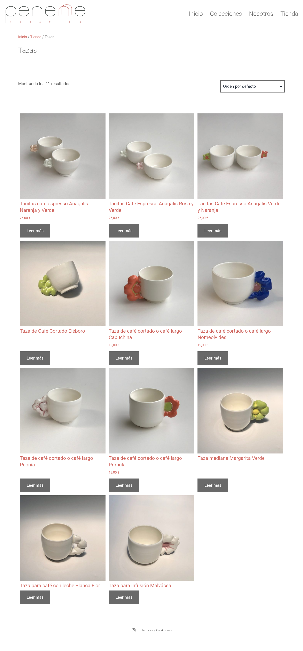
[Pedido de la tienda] (252, 86)
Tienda (289, 13)
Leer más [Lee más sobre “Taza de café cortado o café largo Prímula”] (124, 485)
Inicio (196, 13)
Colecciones (226, 13)
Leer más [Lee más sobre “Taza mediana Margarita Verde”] (212, 485)
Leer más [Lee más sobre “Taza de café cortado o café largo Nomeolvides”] (212, 358)
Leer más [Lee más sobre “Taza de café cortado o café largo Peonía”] (35, 485)
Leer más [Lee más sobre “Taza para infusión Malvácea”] (124, 597)
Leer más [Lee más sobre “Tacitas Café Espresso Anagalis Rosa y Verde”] (124, 230)
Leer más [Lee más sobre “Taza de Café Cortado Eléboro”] (35, 358)
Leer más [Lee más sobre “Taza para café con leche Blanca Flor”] (35, 597)
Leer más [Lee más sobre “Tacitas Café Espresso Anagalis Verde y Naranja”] (212, 230)
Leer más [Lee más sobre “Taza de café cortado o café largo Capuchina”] (124, 358)
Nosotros (261, 13)
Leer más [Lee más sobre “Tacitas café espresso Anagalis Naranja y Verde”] (35, 230)
